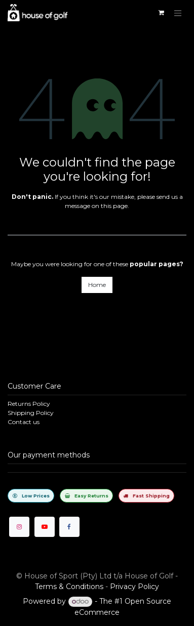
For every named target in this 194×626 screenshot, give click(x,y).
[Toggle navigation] (177, 13)
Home (97, 284)
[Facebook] (69, 527)
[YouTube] (44, 527)
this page (114, 206)
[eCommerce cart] (161, 13)
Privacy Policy (134, 586)
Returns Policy (29, 403)
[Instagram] (19, 527)
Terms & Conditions (69, 586)
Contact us (24, 422)
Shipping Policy (31, 412)
